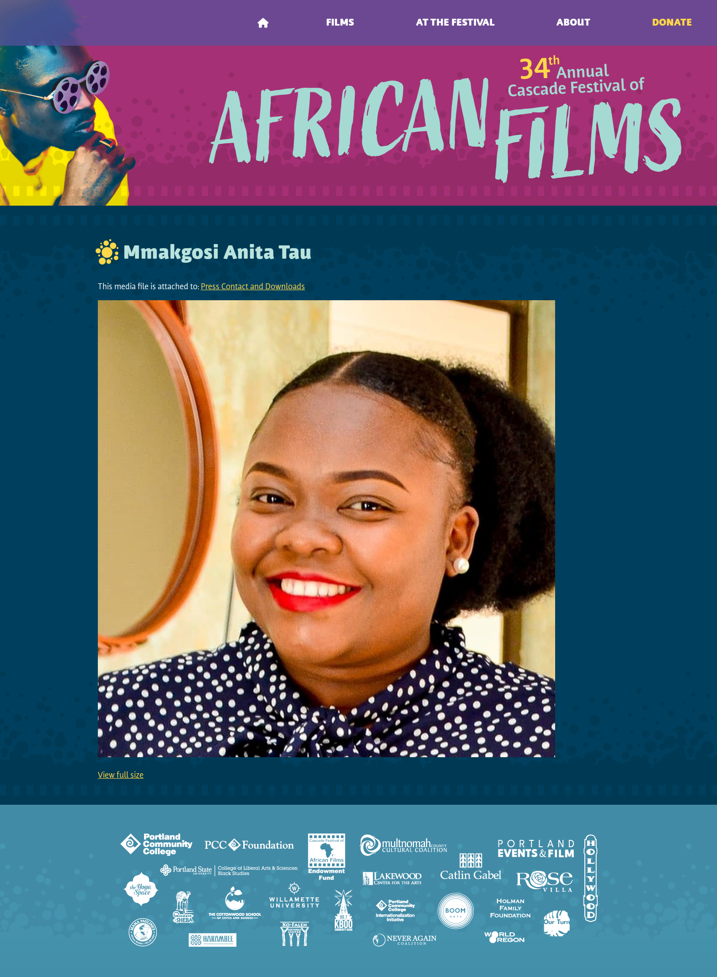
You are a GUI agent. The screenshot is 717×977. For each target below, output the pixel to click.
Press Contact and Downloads (253, 287)
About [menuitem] (573, 23)
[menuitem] (263, 22)
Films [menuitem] (340, 23)
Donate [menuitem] (672, 23)
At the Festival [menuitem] (455, 23)
